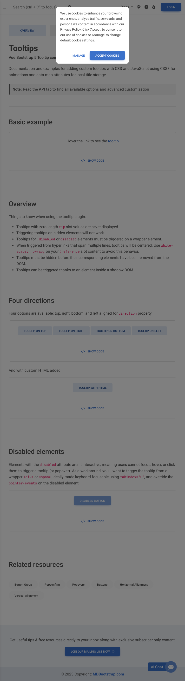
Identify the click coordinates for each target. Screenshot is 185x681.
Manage (79, 55)
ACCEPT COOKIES (107, 55)
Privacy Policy (70, 29)
